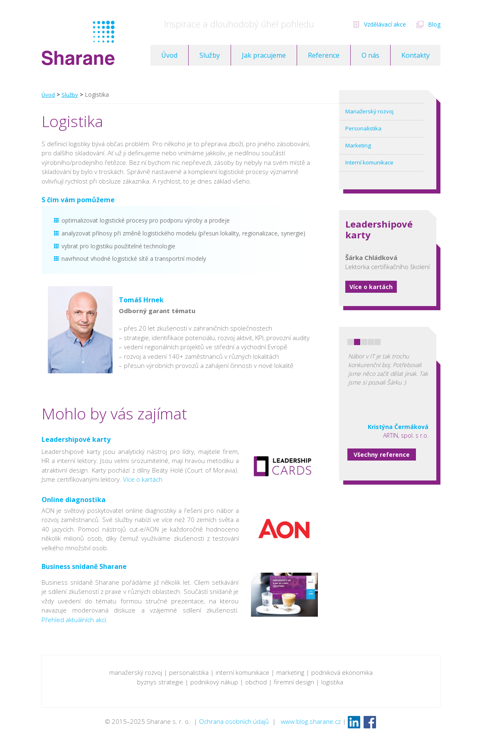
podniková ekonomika (342, 672)
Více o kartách (371, 287)
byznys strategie (160, 682)
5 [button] (377, 342)
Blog (434, 24)
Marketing (358, 145)
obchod (256, 682)
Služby (209, 55)
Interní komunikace (369, 162)
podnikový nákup (214, 682)
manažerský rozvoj (135, 672)
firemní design (293, 682)
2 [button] (357, 342)
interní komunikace (242, 672)
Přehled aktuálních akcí (74, 619)
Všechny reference (382, 454)
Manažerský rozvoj (369, 111)
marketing (290, 672)
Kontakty (415, 55)
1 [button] (350, 342)
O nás (370, 55)
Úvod (169, 55)
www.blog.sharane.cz (311, 721)
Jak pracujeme (264, 55)
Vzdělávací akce (385, 24)
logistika (333, 682)
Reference (323, 55)
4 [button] (371, 342)
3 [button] (364, 342)
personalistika (189, 672)
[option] (387, 383)
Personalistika (363, 128)
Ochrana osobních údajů (234, 721)
